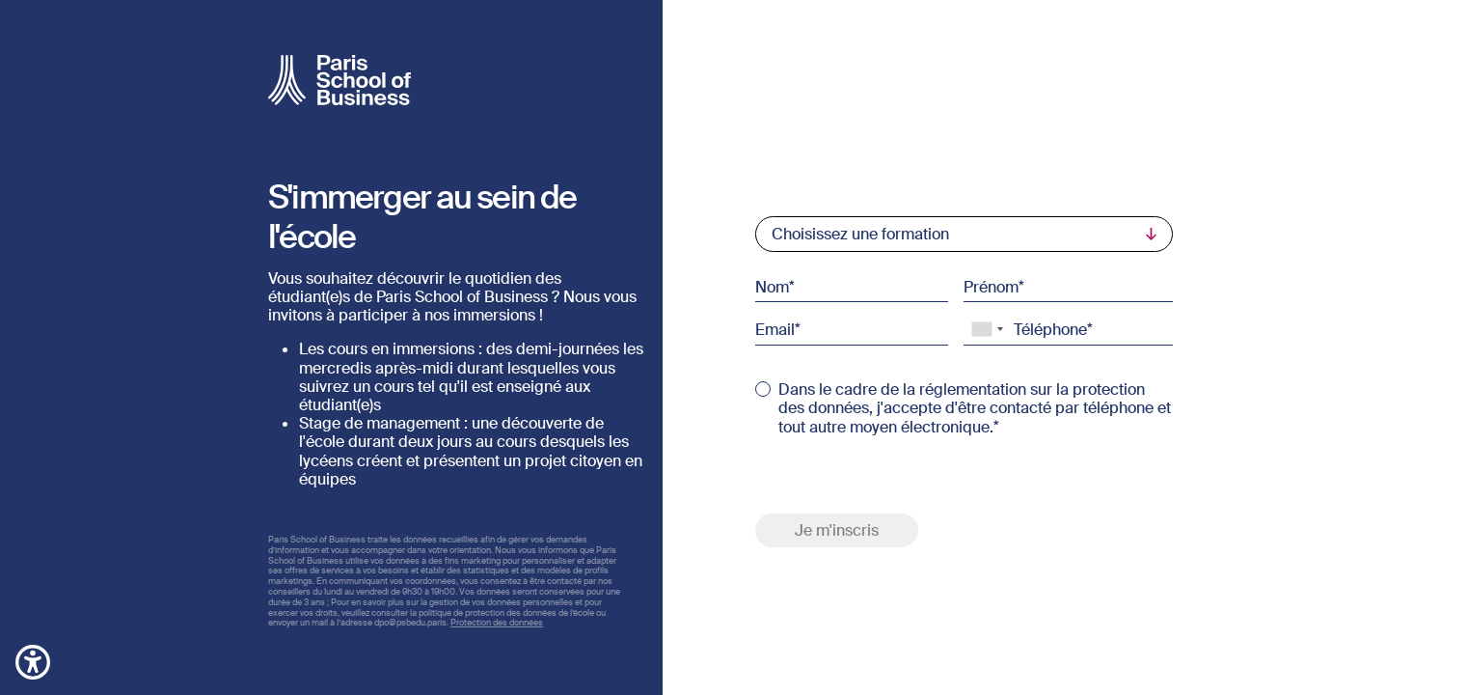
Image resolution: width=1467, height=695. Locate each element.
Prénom (991, 286)
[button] (33, 661)
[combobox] (986, 329)
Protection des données (496, 622)
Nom (772, 286)
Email (775, 329)
